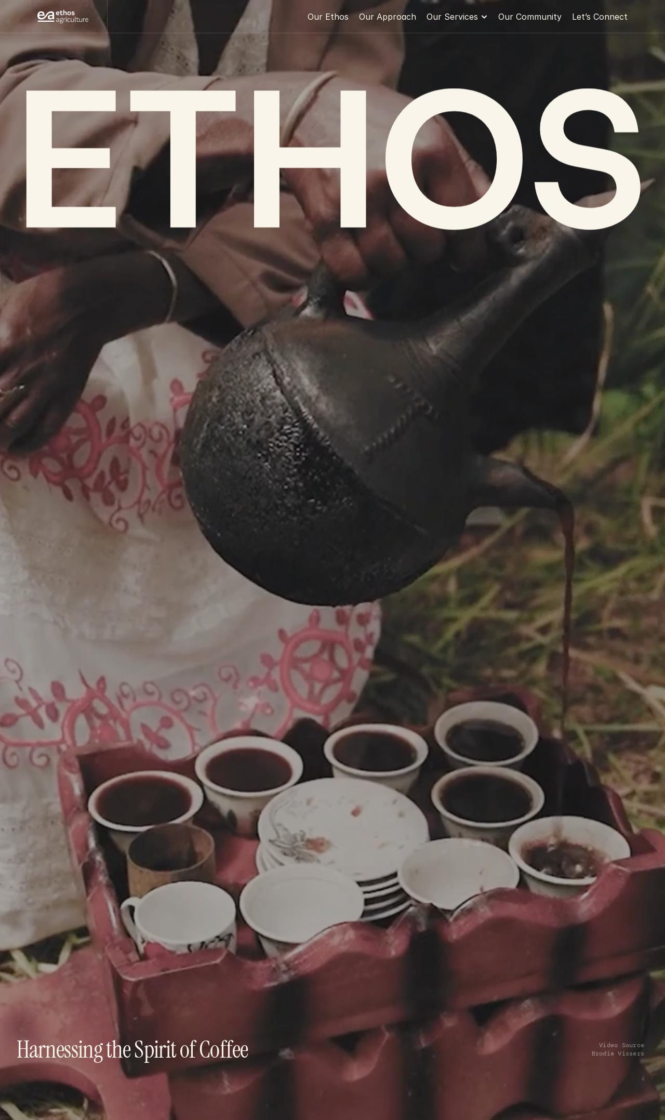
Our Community (530, 16)
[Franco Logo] (62, 17)
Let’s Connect (600, 16)
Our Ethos (328, 16)
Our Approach (387, 16)
